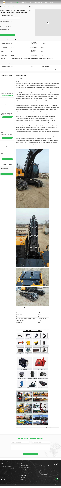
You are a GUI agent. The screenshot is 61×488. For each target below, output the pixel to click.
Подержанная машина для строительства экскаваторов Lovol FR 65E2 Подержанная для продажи (7, 156)
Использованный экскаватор (36, 427)
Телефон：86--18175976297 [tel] (6, 466)
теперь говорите (8, 35)
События (46, 2)
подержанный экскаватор (12, 6)
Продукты (17, 2)
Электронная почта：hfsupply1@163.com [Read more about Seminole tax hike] (8, 468)
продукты (6, 6)
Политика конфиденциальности (7, 484)
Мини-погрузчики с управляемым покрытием (51, 427)
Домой (11, 2)
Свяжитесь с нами (38, 2)
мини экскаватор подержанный (24, 427)
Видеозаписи (24, 2)
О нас (30, 2)
